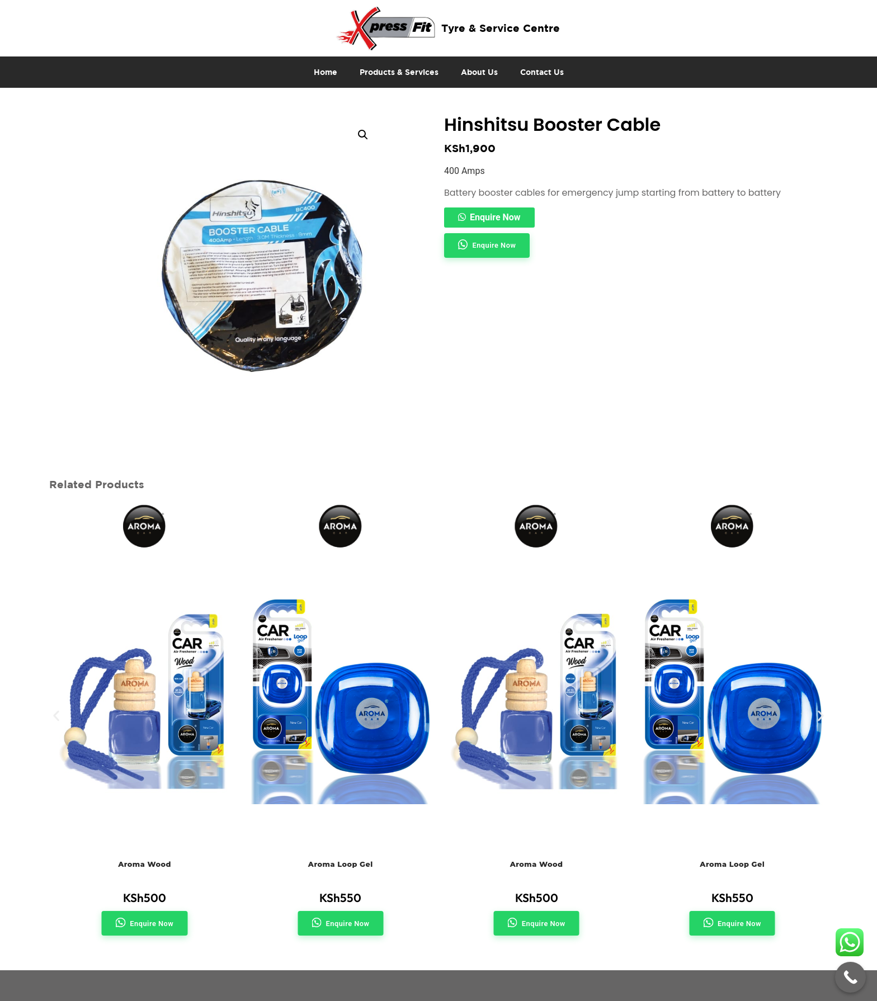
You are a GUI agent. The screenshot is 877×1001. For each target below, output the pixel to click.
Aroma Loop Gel (340, 864)
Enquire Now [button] (494, 245)
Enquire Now (495, 217)
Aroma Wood (144, 864)
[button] (363, 135)
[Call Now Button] (850, 977)
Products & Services (399, 72)
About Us (479, 72)
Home (325, 72)
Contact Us (542, 72)
